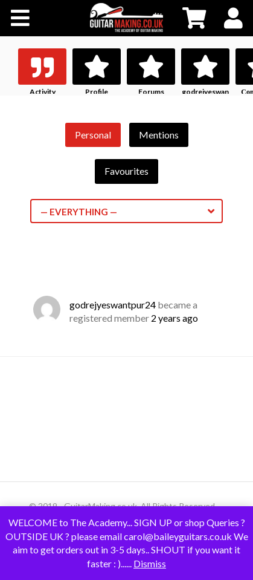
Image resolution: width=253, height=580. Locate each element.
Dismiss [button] (149, 563)
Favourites (126, 171)
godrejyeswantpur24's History (205, 100)
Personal (93, 134)
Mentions (159, 134)
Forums (151, 91)
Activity (43, 91)
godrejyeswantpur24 (112, 304)
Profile (96, 91)
